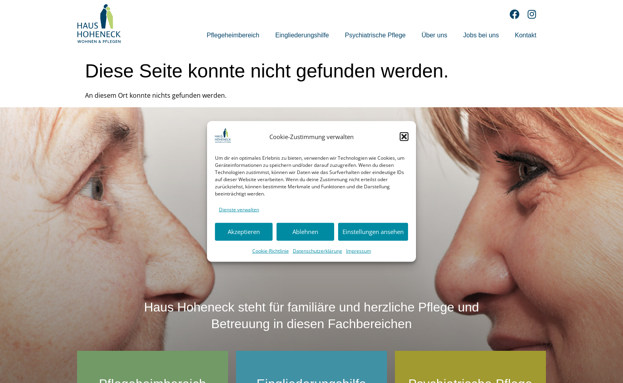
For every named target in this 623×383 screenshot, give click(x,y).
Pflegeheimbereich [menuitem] (233, 35)
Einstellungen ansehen (373, 232)
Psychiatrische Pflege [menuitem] (375, 35)
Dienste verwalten (239, 209)
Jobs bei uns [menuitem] (481, 35)
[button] (404, 137)
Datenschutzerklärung (317, 250)
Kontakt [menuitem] (525, 35)
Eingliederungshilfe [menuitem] (302, 35)
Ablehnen (305, 232)
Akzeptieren (244, 232)
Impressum (358, 250)
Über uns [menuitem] (434, 35)
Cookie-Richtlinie (270, 250)
